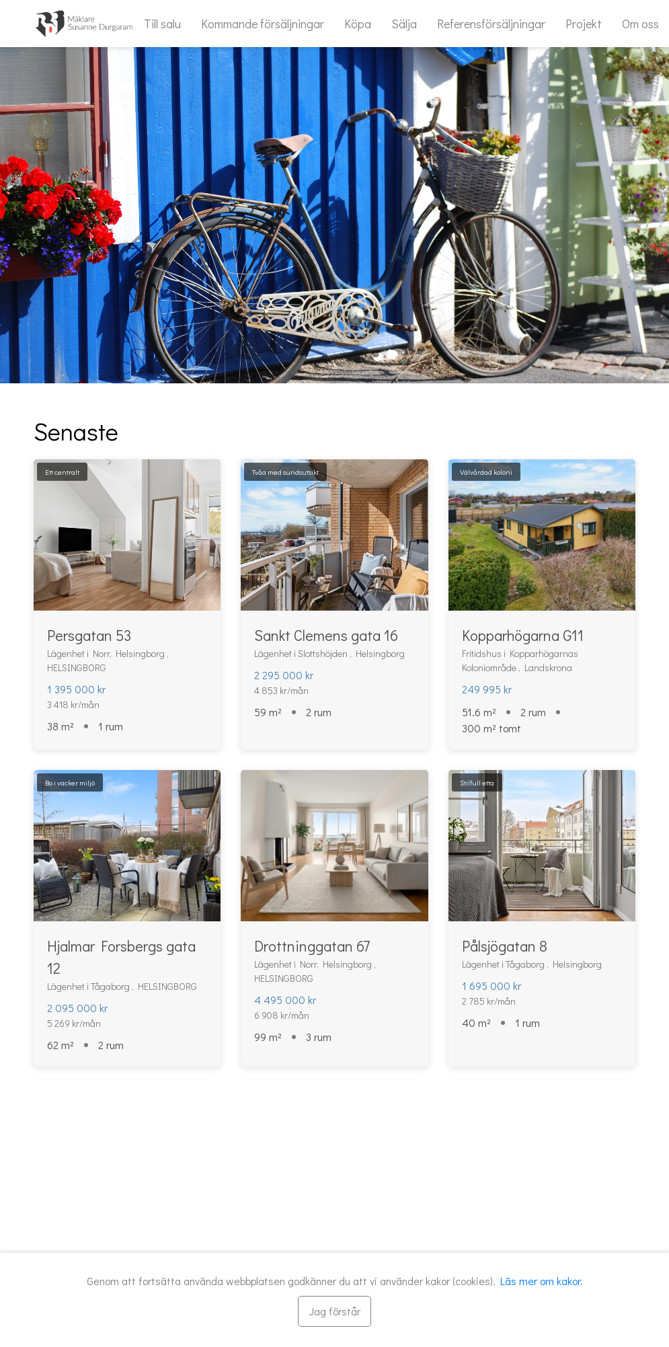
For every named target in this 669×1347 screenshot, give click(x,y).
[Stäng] (334, 1311)
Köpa (357, 23)
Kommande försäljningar (262, 23)
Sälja (404, 23)
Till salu (162, 23)
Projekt (583, 23)
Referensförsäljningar (491, 23)
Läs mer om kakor (540, 1281)
